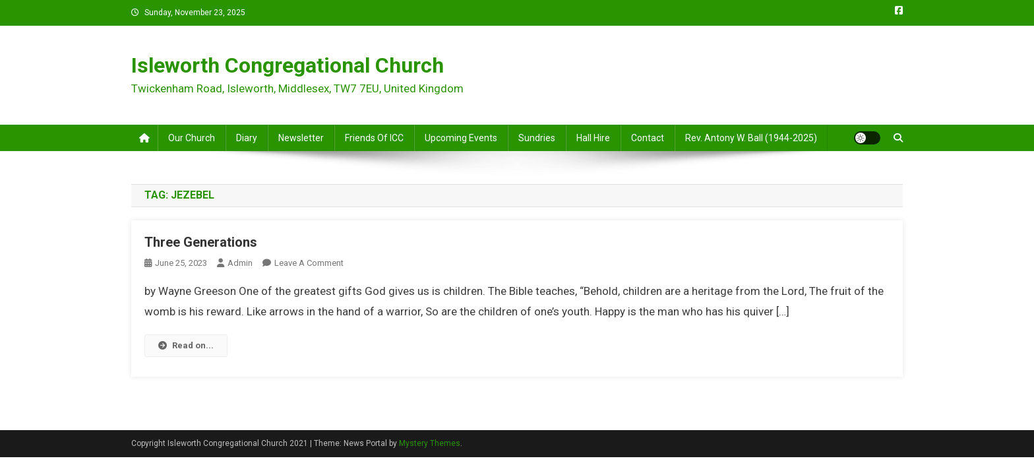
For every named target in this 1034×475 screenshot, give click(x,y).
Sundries (536, 138)
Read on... (186, 345)
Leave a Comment (309, 263)
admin (240, 263)
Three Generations (200, 242)
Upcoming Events (461, 138)
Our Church (191, 138)
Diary (246, 138)
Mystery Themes (429, 443)
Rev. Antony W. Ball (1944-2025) (751, 138)
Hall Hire (593, 138)
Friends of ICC (374, 138)
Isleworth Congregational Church (287, 65)
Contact (647, 138)
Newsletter (301, 138)
